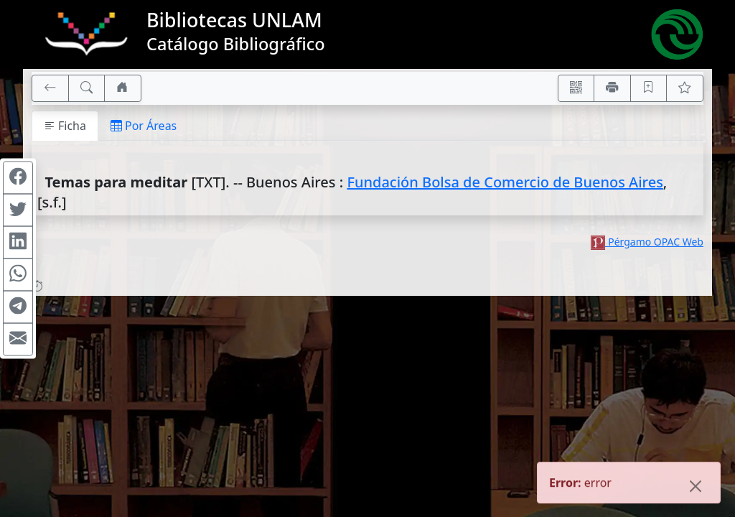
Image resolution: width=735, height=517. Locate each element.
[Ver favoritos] (684, 88)
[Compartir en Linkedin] (18, 242)
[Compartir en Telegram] (18, 307)
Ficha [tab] (65, 126)
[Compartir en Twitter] (18, 210)
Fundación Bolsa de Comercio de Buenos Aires (505, 182)
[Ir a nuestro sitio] (122, 88)
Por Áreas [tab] (144, 126)
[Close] (695, 487)
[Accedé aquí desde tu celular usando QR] (576, 88)
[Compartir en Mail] (18, 339)
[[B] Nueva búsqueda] (87, 88)
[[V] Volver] (50, 88)
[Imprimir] (612, 88)
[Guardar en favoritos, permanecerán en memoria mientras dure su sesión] (649, 88)
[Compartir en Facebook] (18, 178)
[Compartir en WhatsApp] (18, 275)
